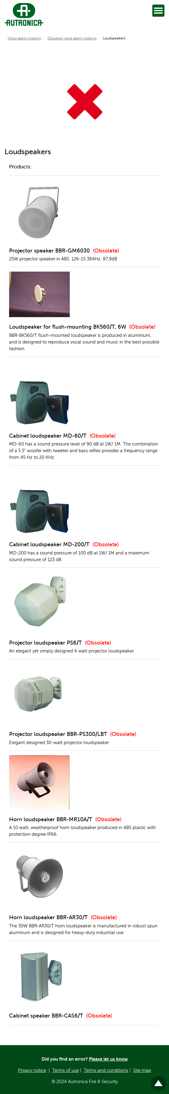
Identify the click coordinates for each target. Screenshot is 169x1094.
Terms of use (65, 1070)
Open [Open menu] (159, 10)
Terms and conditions (106, 1070)
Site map (142, 1070)
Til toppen (158, 1081)
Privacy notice (32, 1070)
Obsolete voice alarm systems (71, 38)
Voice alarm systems (24, 38)
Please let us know (108, 1059)
